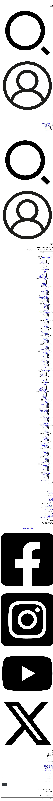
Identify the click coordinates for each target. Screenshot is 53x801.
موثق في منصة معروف (27, 528)
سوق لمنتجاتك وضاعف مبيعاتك (46, 507)
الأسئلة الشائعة (50, 516)
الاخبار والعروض (49, 493)
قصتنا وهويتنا (50, 490)
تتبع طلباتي (51, 499)
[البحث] (41, 798)
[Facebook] (26, 589)
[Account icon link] (26, 111)
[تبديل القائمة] (38, 257)
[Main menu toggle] (51, 6)
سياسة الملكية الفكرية (48, 767)
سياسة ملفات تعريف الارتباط (47, 770)
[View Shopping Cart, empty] (26, 120)
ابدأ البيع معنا (50, 505)
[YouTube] (26, 696)
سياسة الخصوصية (49, 764)
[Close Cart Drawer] (52, 482)
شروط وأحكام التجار (48, 509)
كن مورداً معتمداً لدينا (48, 506)
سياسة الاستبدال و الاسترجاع (47, 766)
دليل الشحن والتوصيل (48, 515)
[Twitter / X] (26, 749)
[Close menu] (52, 253)
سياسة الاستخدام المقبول (47, 765)
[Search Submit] (42, 252)
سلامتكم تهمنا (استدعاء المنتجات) (46, 517)
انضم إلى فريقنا (49, 491)
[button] (26, 58)
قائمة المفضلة (50, 500)
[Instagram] (26, 649)
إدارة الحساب (50, 498)
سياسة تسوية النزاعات (48, 769)
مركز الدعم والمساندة (48, 513)
